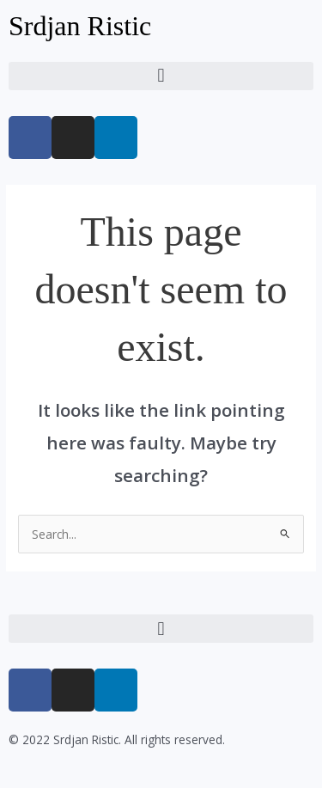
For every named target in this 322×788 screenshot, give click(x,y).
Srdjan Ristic (80, 25)
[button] (161, 76)
